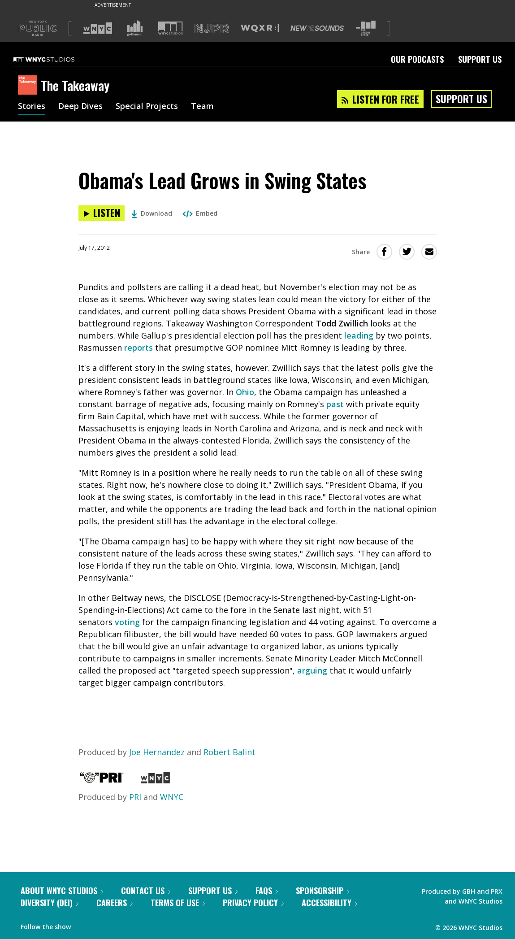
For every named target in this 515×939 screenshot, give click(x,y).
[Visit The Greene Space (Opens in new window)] (366, 28)
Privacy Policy (253, 903)
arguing (312, 670)
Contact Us (145, 890)
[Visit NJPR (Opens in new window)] (212, 28)
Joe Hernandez (157, 752)
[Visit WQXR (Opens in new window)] (260, 28)
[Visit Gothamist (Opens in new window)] (135, 28)
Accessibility (329, 903)
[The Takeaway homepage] (29, 85)
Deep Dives (80, 107)
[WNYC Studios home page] (55, 59)
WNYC (171, 796)
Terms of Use (178, 903)
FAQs (266, 890)
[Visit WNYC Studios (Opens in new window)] (170, 28)
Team (202, 107)
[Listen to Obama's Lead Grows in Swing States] (101, 213)
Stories (31, 107)
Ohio (245, 392)
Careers (114, 903)
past (335, 404)
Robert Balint (229, 752)
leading (358, 335)
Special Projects (147, 107)
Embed (199, 213)
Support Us (480, 59)
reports (138, 347)
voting (127, 622)
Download (151, 213)
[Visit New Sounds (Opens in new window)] (317, 28)
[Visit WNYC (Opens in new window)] (97, 28)
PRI (135, 796)
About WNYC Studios (62, 890)
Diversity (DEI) (49, 903)
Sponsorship (322, 890)
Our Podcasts (417, 59)
